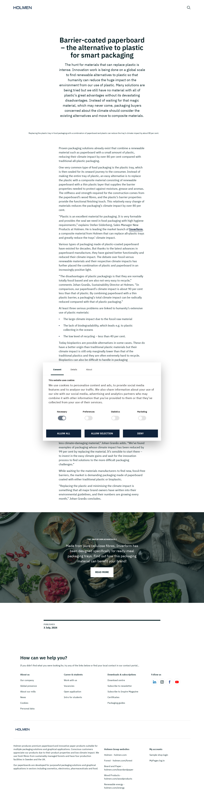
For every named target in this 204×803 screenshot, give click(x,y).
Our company (27, 680)
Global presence (28, 685)
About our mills (28, 691)
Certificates (113, 697)
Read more (102, 572)
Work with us (70, 680)
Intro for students (73, 697)
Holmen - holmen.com (115, 754)
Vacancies (69, 685)
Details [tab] (74, 369)
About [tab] (89, 369)
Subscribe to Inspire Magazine (123, 691)
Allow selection (102, 433)
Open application (72, 691)
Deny (140, 433)
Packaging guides (116, 702)
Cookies (24, 702)
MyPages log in (157, 760)
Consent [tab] (57, 369)
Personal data (27, 708)
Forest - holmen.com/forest (118, 760)
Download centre (116, 680)
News (23, 697)
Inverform (136, 229)
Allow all (63, 433)
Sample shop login (158, 754)
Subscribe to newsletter (120, 685)
